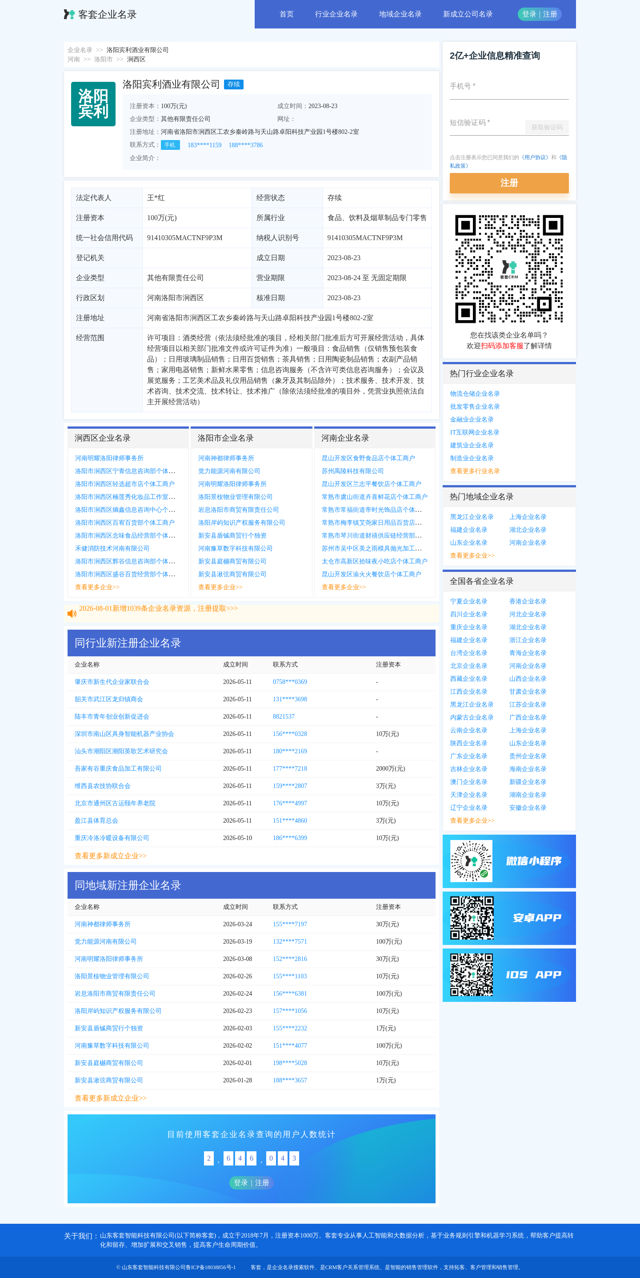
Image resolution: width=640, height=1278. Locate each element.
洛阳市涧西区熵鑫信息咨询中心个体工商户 (134, 509)
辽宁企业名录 (469, 807)
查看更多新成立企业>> (111, 856)
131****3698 (290, 699)
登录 (529, 14)
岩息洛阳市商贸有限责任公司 (238, 509)
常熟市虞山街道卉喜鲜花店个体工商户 (375, 497)
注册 (550, 14)
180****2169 (290, 751)
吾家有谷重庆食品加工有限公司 (118, 768)
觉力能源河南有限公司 (229, 471)
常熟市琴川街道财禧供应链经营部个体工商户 (384, 535)
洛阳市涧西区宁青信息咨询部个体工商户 (131, 471)
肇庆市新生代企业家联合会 (112, 682)
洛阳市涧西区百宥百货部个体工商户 (125, 522)
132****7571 (290, 941)
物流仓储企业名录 (475, 393)
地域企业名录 (400, 14)
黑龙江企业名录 (472, 517)
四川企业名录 (469, 614)
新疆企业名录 (528, 782)
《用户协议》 (535, 157)
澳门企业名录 (469, 782)
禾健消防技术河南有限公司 (112, 548)
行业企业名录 (336, 14)
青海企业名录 (528, 653)
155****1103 (290, 976)
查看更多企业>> (97, 587)
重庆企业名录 (469, 627)
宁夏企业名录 (469, 601)
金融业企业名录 (472, 419)
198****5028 (290, 1063)
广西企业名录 (528, 717)
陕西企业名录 (469, 743)
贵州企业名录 (528, 756)
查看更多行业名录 (475, 471)
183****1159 (204, 145)
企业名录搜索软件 (293, 1267)
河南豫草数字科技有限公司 (235, 548)
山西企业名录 (528, 678)
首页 (287, 14)
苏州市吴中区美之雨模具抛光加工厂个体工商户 (387, 548)
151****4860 (290, 820)
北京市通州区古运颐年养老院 (115, 803)
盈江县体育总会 (96, 820)
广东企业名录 (469, 756)
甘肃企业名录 (528, 691)
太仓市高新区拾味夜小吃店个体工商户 (375, 561)
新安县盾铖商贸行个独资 (232, 535)
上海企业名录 (528, 517)
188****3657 (290, 1080)
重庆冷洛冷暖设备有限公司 (112, 838)
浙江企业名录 (528, 640)
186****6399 (290, 838)
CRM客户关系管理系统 (352, 1267)
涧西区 (136, 59)
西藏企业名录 (469, 678)
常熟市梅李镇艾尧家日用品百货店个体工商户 (384, 522)
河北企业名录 (528, 614)
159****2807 (290, 786)
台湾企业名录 (469, 653)
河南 (74, 59)
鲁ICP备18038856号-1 (211, 1267)
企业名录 (80, 50)
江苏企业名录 (528, 704)
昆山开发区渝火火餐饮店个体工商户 (371, 574)
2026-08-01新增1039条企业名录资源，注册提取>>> (158, 615)
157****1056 (290, 1011)
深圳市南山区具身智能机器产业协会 (124, 734)
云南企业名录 (469, 730)
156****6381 (290, 993)
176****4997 (290, 803)
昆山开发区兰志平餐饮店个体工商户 (371, 484)
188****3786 (245, 145)
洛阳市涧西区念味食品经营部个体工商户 (131, 535)
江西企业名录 (469, 691)
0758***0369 (290, 682)
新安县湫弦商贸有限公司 (232, 574)
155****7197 (290, 924)
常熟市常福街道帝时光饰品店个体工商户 (378, 509)
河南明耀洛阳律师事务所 (109, 458)
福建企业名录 (469, 529)
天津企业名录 (469, 795)
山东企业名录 (469, 542)
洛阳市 (103, 59)
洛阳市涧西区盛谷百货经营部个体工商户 (131, 574)
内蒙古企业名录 (472, 717)
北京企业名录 (469, 666)
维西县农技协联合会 (103, 786)
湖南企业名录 (528, 795)
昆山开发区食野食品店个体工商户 (368, 458)
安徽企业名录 (528, 807)
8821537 (284, 716)
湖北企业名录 (528, 529)
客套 (256, 1267)
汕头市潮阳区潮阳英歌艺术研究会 (121, 751)
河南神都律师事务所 (226, 458)
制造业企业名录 (472, 458)
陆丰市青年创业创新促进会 (112, 716)
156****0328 (290, 734)
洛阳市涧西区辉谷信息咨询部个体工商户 (131, 561)
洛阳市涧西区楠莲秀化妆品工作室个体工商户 (137, 497)
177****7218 (290, 768)
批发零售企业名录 (475, 406)
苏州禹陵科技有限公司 (353, 471)
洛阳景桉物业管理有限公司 (235, 497)
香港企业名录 (528, 601)
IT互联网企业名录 (475, 432)
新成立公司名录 (468, 14)
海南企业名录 (528, 769)
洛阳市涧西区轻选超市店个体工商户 (125, 484)
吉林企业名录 (469, 769)
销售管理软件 (422, 1267)
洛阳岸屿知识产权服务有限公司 (241, 522)
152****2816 (290, 959)
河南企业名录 (528, 542)
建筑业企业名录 (472, 445)
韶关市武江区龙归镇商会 (109, 699)
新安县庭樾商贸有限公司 (232, 561)
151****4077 (290, 1045)
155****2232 (290, 1028)
